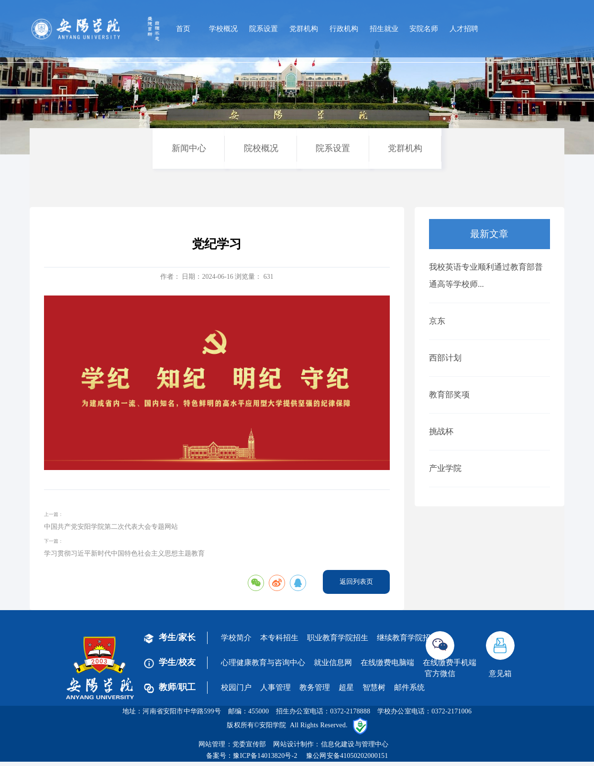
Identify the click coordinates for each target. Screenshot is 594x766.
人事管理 (275, 687)
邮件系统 (409, 687)
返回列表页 (356, 581)
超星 (346, 687)
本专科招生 (279, 638)
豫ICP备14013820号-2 (265, 755)
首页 (183, 29)
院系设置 (263, 29)
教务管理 (314, 687)
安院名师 (423, 29)
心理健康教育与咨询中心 (263, 662)
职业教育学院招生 (337, 638)
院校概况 (261, 148)
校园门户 (236, 687)
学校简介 (236, 638)
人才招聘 (464, 29)
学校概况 (223, 29)
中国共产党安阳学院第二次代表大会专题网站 (111, 526)
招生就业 (384, 29)
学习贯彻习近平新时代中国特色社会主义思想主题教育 (124, 553)
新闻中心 (189, 148)
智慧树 (374, 687)
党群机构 (303, 29)
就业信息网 (333, 662)
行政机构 (344, 29)
